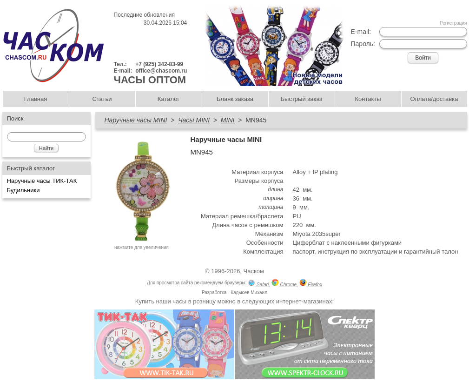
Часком (254, 271)
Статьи (102, 98)
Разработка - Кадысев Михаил (234, 292)
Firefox (310, 283)
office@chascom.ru (161, 70)
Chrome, (284, 283)
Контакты (368, 98)
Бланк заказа (235, 98)
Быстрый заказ (302, 98)
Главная (35, 98)
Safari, (259, 283)
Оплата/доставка (434, 98)
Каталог (168, 98)
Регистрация (453, 23)
